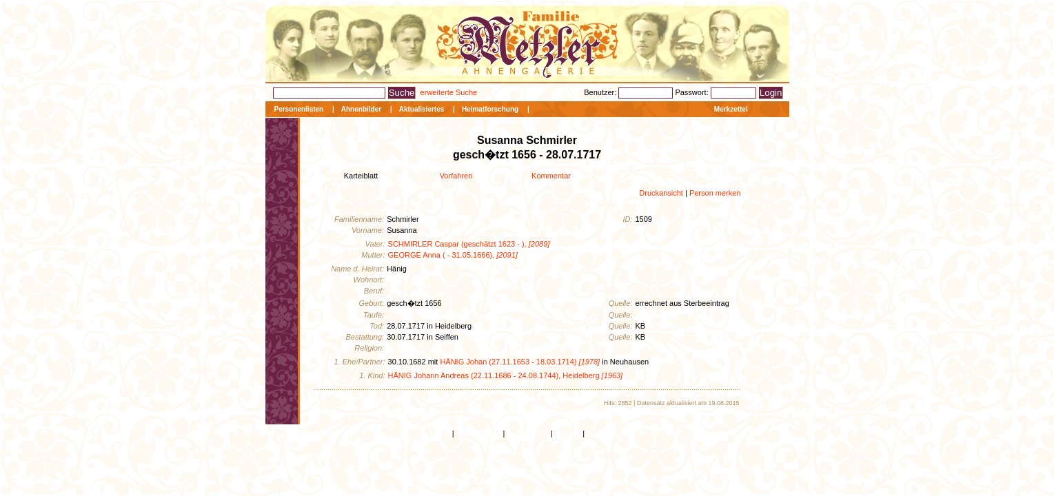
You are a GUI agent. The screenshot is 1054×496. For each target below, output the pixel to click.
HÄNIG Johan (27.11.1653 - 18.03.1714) (520, 362)
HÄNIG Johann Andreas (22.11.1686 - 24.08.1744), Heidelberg (505, 375)
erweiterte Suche (449, 92)
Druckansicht (661, 193)
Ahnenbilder (361, 109)
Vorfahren (456, 176)
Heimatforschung (490, 109)
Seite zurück (528, 433)
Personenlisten (299, 109)
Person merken (715, 193)
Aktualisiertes (422, 109)
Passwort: (692, 92)
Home (439, 433)
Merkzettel (731, 109)
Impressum (605, 433)
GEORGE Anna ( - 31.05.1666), (453, 255)
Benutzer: (601, 92)
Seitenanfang (478, 433)
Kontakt (567, 433)
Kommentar (551, 176)
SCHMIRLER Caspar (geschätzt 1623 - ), (469, 244)
